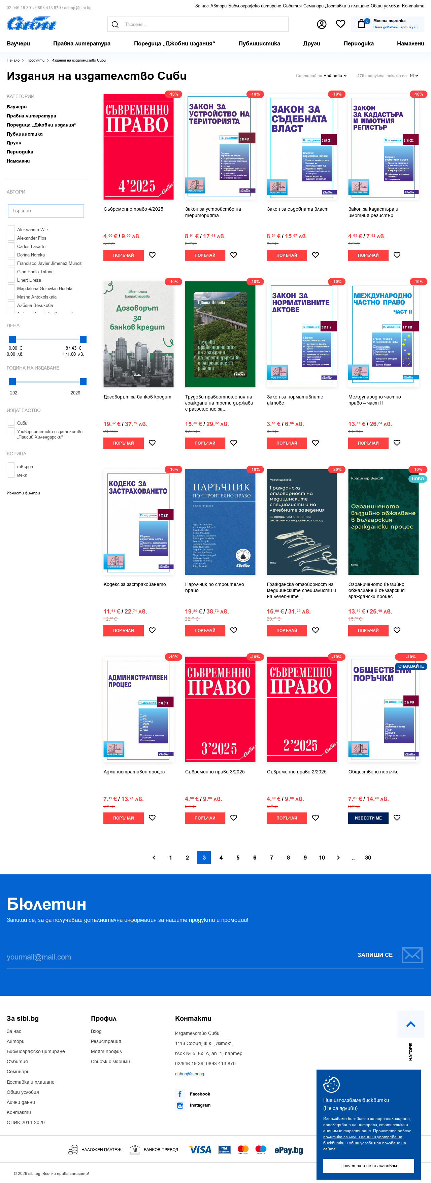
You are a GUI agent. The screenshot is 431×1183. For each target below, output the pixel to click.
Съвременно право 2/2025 (297, 772)
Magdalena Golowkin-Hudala (40, 288)
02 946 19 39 (19, 7)
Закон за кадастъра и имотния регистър (373, 212)
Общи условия (385, 6)
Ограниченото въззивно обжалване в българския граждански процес (377, 591)
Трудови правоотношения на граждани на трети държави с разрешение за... (219, 403)
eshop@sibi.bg (78, 7)
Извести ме (368, 818)
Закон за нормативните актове (295, 400)
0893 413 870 (48, 7)
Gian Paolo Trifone (31, 272)
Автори (218, 6)
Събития (292, 6)
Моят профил (106, 1052)
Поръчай (123, 255)
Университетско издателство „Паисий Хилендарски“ (45, 434)
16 (414, 75)
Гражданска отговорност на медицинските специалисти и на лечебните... (301, 591)
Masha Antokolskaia (32, 297)
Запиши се (391, 955)
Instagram (193, 1106)
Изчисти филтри (23, 493)
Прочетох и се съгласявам (368, 1166)
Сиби (17, 423)
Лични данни (21, 1103)
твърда (20, 466)
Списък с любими (110, 1062)
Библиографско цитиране (254, 6)
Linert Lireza (24, 280)
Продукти (35, 60)
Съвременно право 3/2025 (215, 772)
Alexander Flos (27, 238)
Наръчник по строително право (214, 588)
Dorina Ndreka (26, 255)
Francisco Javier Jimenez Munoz (45, 263)
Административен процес (134, 772)
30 (368, 858)
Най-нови (335, 75)
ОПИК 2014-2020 (26, 1123)
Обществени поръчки (374, 772)
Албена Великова (30, 305)
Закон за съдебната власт (298, 209)
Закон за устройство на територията (213, 212)
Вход (96, 1032)
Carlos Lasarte (26, 246)
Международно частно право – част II (375, 400)
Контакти (413, 6)
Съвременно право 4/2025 (133, 209)
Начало (13, 60)
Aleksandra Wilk (28, 230)
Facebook (192, 1094)
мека (17, 475)
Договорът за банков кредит (137, 397)
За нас (202, 6)
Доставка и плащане (347, 6)
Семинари (313, 6)
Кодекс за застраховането (135, 585)
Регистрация (106, 1042)
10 (322, 858)
